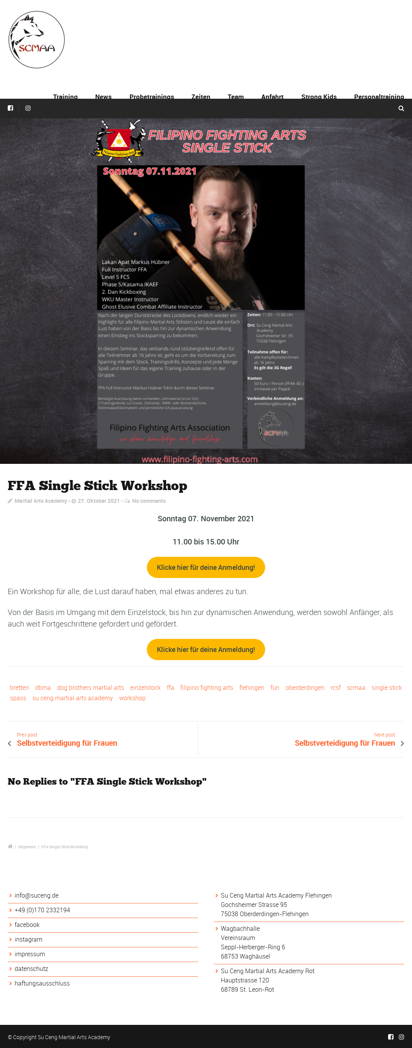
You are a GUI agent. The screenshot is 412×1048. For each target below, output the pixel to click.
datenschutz (31, 968)
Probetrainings (151, 96)
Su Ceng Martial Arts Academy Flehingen (276, 895)
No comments (149, 500)
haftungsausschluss (42, 983)
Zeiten (201, 96)
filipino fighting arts (206, 687)
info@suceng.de (37, 895)
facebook (27, 924)
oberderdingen (305, 687)
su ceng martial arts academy (72, 698)
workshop (132, 698)
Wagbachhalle (240, 928)
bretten (19, 687)
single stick (387, 687)
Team (236, 96)
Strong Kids (319, 96)
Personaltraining (379, 96)
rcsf (336, 687)
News (103, 96)
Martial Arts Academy (41, 500)
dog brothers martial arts (90, 687)
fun (275, 687)
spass (18, 698)
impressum (30, 954)
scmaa (356, 687)
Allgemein (27, 846)
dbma (43, 687)
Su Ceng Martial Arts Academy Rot (267, 971)
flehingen (251, 687)
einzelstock (145, 687)
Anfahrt (272, 96)
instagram (28, 939)
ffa (170, 687)
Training (65, 96)
